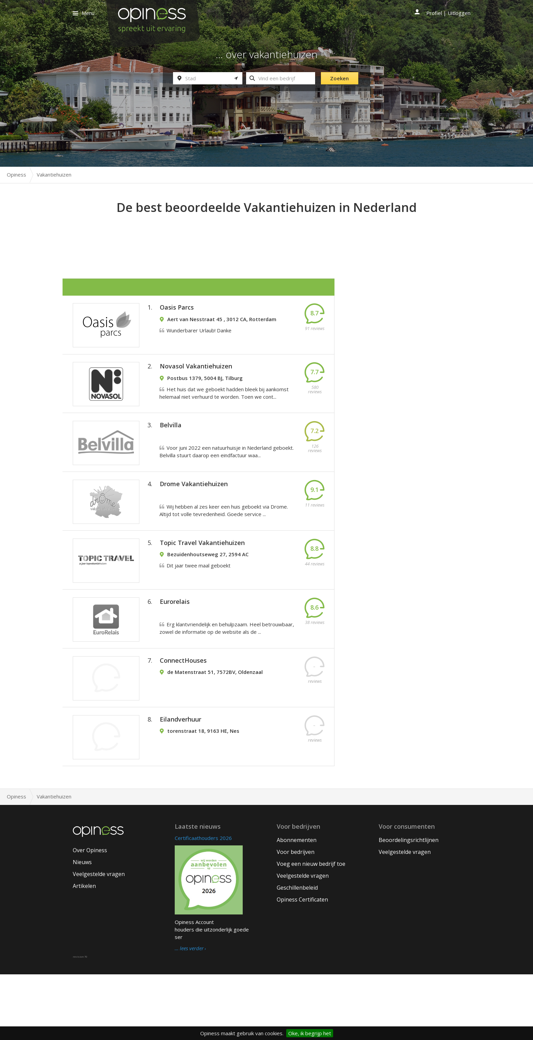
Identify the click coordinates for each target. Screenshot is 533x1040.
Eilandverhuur (180, 780)
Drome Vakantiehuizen (194, 512)
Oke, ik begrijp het (309, 1033)
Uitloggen (459, 13)
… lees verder (189, 1014)
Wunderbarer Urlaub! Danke (199, 333)
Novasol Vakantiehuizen (196, 378)
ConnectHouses (183, 713)
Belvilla (171, 445)
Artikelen (84, 951)
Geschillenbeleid (297, 953)
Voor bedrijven (295, 917)
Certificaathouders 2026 (203, 903)
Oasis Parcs (177, 311)
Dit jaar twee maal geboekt (198, 601)
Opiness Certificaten (302, 965)
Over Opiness (90, 916)
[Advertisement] (266, 235)
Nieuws (82, 927)
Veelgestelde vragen (99, 939)
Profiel (434, 13)
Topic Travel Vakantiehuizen (202, 579)
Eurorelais (175, 646)
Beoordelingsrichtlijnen (409, 905)
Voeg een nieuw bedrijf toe (311, 929)
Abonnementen (296, 905)
